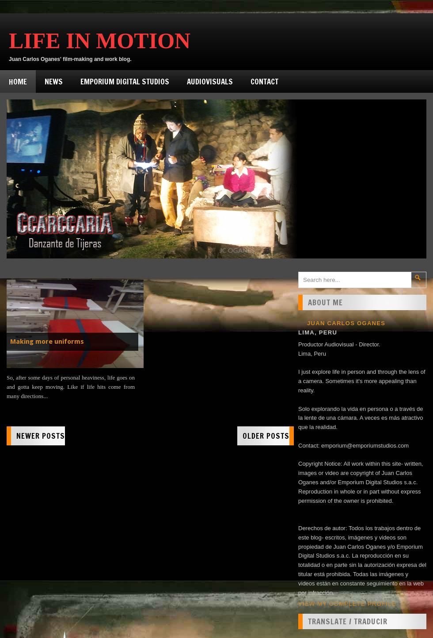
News (54, 81)
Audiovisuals (210, 81)
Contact (264, 81)
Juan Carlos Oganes (346, 323)
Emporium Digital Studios (124, 81)
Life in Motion (99, 40)
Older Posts (266, 435)
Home (18, 81)
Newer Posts (40, 435)
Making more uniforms (47, 342)
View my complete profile (347, 603)
